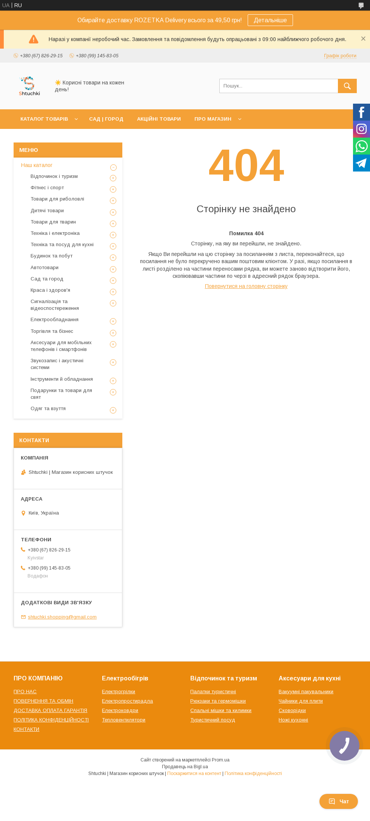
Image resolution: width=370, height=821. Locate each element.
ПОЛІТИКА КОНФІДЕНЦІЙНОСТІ (51, 720)
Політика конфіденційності (253, 773)
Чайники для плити (301, 701)
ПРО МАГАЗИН (212, 119)
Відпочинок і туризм (54, 176)
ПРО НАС (25, 691)
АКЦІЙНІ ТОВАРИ (159, 119)
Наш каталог (36, 165)
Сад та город (47, 279)
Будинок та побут (51, 256)
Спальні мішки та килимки (220, 710)
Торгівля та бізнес (52, 331)
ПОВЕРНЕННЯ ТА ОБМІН (43, 701)
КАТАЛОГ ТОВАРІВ (44, 119)
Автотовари (45, 267)
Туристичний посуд (212, 720)
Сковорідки (292, 710)
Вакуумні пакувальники (306, 691)
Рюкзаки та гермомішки (218, 701)
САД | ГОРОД (106, 119)
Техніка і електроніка (55, 233)
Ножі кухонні (293, 720)
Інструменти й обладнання (62, 379)
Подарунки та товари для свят (61, 394)
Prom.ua (221, 760)
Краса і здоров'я (50, 290)
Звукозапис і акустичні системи (57, 364)
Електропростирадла (127, 701)
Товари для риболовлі (57, 199)
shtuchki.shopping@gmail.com (62, 617)
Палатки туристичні (213, 691)
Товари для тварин (53, 222)
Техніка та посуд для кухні (62, 244)
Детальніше (270, 20)
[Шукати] (347, 86)
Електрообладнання (55, 319)
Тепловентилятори (123, 720)
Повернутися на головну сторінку (246, 286)
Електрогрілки (118, 691)
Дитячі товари (47, 210)
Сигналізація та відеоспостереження (55, 305)
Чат (338, 801)
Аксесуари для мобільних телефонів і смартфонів (61, 346)
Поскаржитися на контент (194, 773)
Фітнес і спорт (47, 187)
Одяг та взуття (48, 408)
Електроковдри (120, 710)
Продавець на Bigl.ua (185, 766)
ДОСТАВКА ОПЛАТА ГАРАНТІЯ (50, 710)
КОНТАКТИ (26, 729)
